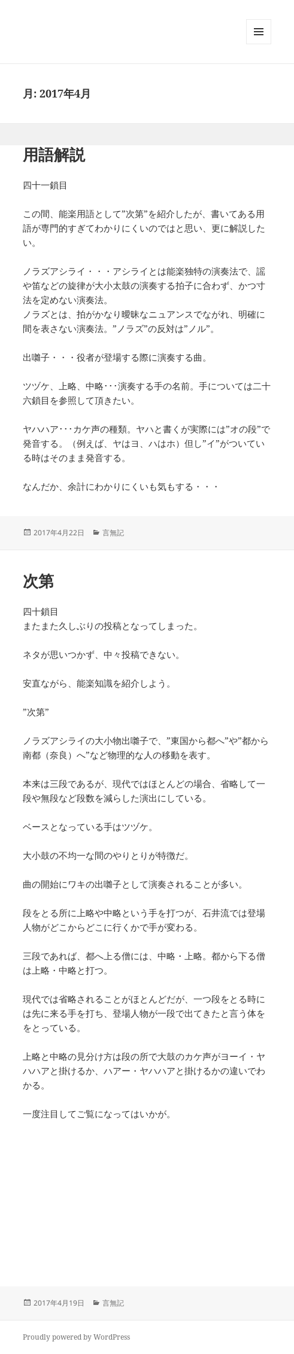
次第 (38, 580)
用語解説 (54, 154)
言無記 (113, 532)
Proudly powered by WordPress (76, 1337)
